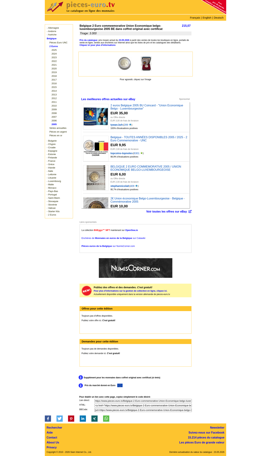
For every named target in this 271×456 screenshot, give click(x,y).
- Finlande (52, 157)
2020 (54, 68)
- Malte (50, 184)
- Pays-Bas (52, 191)
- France (51, 161)
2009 (54, 109)
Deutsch (219, 17)
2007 (54, 117)
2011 (54, 102)
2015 (54, 87)
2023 (54, 57)
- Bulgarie (52, 140)
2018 (54, 76)
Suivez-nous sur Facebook (206, 432)
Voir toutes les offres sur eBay (166, 211)
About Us (53, 442)
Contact (52, 437)
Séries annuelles (57, 128)
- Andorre (51, 31)
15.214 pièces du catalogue (206, 437)
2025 (54, 50)
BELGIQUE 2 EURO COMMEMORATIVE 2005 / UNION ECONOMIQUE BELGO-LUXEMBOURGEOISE (146, 168)
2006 (54, 120)
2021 (54, 65)
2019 (54, 72)
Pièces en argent (58, 131)
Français (195, 17)
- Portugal (52, 194)
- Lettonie (51, 174)
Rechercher (54, 427)
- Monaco (51, 188)
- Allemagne (53, 28)
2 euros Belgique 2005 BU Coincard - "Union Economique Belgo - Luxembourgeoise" (147, 107)
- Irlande (51, 167)
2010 (54, 105)
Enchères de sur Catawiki (113, 238)
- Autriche (52, 34)
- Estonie (51, 154)
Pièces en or (55, 135)
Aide (50, 432)
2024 (54, 53)
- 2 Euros (51, 214)
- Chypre (51, 144)
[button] (48, 418)
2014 (54, 91)
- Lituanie (51, 177)
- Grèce (50, 164)
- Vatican (51, 208)
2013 (54, 94)
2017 (54, 79)
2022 (54, 61)
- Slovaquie (52, 201)
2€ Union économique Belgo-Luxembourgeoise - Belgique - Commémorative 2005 (148, 200)
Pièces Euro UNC (58, 42)
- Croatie (51, 147)
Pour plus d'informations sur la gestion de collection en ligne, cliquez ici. (130, 291)
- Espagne (52, 151)
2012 (54, 98)
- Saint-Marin (53, 198)
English (207, 17)
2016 (54, 83)
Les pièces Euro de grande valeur (201, 442)
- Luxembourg (54, 181)
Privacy (52, 447)
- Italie (50, 171)
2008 (54, 113)
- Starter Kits (53, 211)
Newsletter (217, 427)
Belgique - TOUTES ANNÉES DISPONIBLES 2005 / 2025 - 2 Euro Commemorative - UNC (149, 139)
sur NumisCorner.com (108, 246)
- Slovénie (52, 204)
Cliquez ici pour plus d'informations (98, 45)
